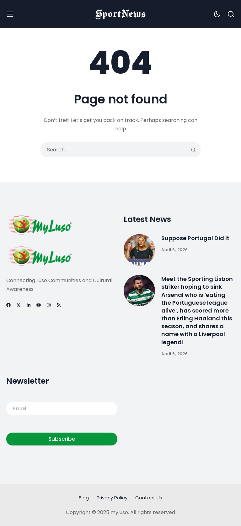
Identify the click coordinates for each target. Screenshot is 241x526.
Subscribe (61, 439)
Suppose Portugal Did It (195, 238)
